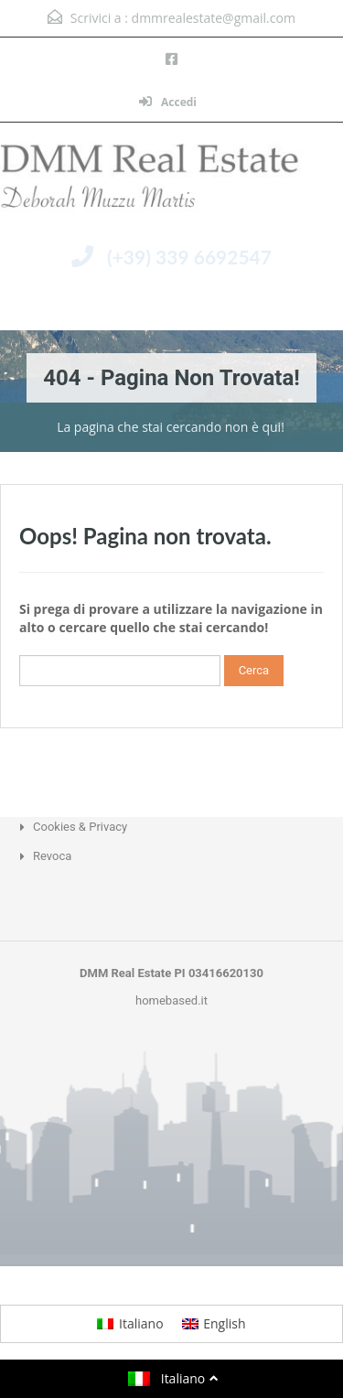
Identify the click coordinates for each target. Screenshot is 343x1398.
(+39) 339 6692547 (189, 256)
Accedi (168, 102)
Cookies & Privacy (80, 826)
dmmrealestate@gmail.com (213, 18)
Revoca (52, 856)
